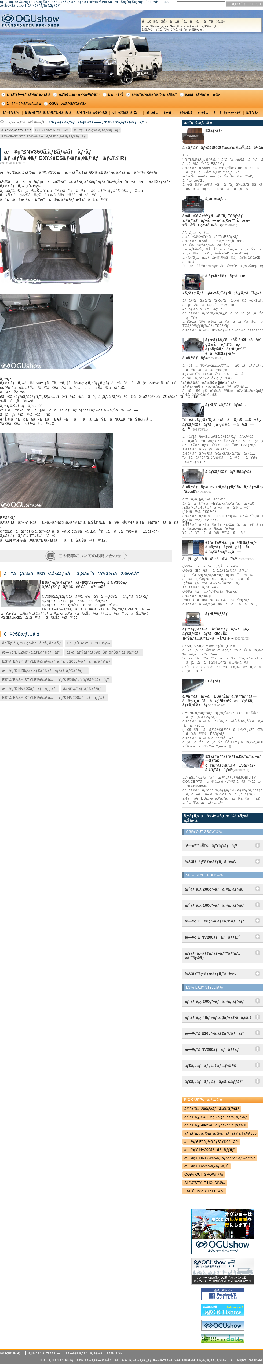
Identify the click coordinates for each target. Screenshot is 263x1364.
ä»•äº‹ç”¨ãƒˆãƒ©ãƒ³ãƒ (83, 688)
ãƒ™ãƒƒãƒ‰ (11, 112)
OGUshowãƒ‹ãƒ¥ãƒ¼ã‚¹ (67, 103)
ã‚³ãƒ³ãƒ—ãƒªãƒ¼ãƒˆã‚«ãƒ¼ (28, 94)
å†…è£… (152, 112)
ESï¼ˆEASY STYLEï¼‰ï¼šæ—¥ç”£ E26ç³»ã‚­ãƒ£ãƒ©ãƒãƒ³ (43, 136)
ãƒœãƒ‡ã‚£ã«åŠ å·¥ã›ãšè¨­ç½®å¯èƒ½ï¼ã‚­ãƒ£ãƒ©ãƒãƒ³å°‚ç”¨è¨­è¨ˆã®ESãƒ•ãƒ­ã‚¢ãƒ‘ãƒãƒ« (222, 349)
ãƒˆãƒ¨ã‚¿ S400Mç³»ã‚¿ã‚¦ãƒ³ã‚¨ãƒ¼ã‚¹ (215, 1117)
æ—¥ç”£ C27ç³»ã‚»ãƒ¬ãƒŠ (206, 1166)
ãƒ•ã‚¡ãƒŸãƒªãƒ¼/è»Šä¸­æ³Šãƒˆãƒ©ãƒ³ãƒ (104, 652)
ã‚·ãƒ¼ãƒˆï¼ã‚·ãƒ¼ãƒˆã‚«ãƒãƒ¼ (48, 112)
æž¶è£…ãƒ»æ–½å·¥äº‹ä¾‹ (79, 94)
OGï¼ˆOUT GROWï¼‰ (203, 1174)
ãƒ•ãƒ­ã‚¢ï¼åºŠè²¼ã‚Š (91, 112)
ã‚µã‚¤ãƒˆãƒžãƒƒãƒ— (44, 1353)
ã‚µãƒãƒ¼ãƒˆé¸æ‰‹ (202, 94)
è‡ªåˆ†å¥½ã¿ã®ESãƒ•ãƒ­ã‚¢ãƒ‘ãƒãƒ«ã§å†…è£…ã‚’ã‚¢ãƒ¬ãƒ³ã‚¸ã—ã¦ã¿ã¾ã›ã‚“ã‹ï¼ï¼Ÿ (219, 550)
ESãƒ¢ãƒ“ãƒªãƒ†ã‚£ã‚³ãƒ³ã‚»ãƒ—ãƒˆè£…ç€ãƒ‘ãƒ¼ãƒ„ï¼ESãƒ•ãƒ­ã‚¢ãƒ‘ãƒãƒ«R (233, 763)
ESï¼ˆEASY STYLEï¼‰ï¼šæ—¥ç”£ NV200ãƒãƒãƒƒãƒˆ (54, 697)
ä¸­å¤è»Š (115, 94)
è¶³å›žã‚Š (186, 112)
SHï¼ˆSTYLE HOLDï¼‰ (204, 1183)
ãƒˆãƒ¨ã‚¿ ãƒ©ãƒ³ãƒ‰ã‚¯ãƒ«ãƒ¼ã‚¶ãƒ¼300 (220, 1133)
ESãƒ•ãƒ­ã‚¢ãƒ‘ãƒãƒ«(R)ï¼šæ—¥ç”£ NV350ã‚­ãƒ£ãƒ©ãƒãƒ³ (96, 122)
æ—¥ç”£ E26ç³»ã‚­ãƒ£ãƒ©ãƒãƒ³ (97, 130)
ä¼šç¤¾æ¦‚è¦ (11, 1353)
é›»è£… (203, 112)
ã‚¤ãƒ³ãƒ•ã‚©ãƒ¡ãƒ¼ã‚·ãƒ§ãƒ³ (154, 94)
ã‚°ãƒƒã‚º (252, 112)
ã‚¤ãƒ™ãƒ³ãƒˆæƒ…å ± (24, 103)
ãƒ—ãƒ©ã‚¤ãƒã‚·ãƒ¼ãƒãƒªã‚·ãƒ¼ (94, 1353)
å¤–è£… (169, 112)
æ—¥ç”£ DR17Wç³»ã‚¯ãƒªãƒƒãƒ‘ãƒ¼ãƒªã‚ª (219, 1158)
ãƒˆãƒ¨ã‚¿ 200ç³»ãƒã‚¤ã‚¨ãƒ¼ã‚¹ (31, 643)
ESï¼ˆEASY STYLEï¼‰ (52, 130)
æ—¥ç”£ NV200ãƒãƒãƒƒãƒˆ (29, 688)
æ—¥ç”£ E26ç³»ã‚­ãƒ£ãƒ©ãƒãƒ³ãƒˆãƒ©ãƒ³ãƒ (44, 670)
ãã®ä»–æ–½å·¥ (227, 112)
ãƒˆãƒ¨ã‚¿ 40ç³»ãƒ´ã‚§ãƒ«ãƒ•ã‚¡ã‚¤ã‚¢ (215, 1125)
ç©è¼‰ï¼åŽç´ (126, 112)
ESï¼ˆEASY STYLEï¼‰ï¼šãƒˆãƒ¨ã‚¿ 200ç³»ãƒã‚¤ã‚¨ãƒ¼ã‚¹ (56, 661)
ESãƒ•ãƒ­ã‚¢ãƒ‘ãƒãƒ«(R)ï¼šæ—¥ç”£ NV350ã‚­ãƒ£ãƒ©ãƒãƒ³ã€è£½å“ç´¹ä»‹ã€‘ (84, 584)
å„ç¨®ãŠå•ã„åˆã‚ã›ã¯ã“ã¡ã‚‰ (201, 25)
